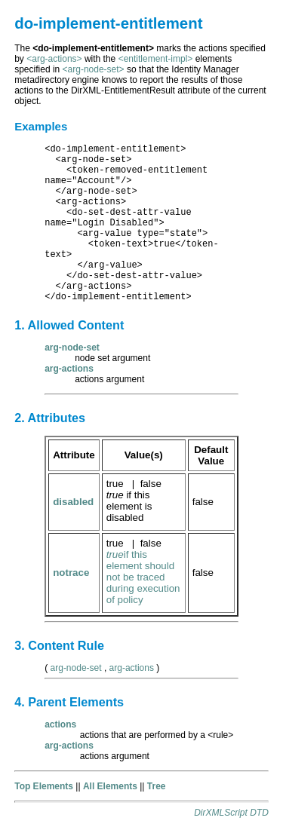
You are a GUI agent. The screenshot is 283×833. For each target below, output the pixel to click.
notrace (71, 572)
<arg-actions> (54, 59)
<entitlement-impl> (155, 59)
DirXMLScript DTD (231, 812)
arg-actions (131, 668)
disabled (73, 501)
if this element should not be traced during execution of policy (143, 577)
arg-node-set (76, 668)
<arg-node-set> (94, 69)
